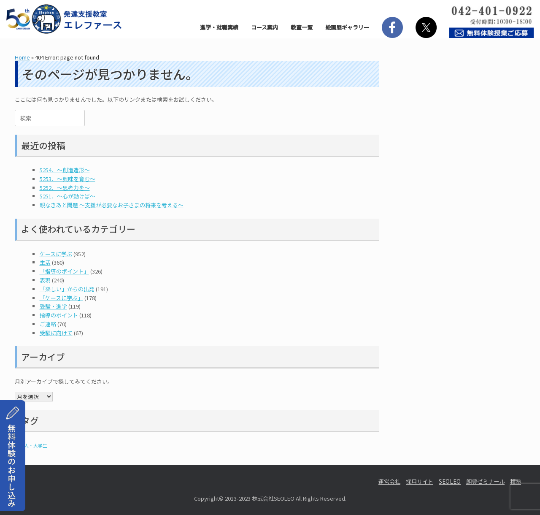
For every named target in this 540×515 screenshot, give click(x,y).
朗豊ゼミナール (485, 481)
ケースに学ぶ (56, 254)
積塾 (515, 481)
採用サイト (419, 481)
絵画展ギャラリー (347, 27)
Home (22, 57)
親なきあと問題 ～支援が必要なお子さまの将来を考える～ (112, 205)
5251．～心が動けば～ (67, 196)
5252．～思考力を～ (65, 188)
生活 (45, 262)
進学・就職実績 (219, 27)
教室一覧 (302, 27)
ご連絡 (48, 324)
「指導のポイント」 (64, 271)
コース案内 (264, 27)
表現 (45, 280)
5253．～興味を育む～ (67, 179)
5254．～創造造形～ (65, 170)
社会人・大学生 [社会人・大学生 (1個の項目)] (31, 445)
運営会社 (389, 481)
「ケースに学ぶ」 (61, 298)
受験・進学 (53, 306)
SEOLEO (450, 481)
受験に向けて (56, 333)
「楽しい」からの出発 (67, 289)
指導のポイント (59, 315)
